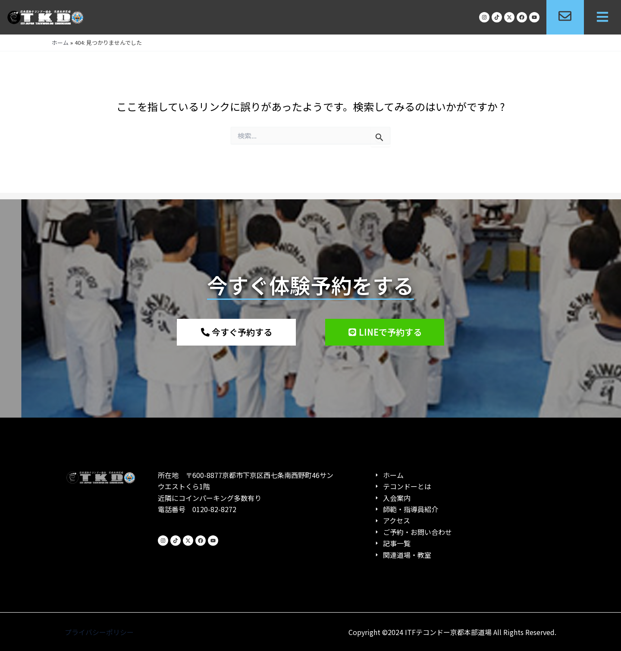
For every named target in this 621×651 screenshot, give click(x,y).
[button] (602, 17)
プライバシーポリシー (99, 632)
